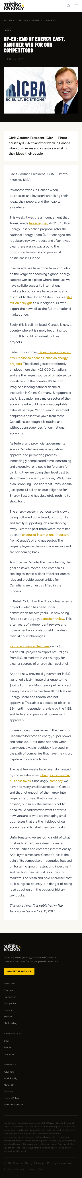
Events (7, 1047)
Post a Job (9, 1054)
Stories (9, 20)
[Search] (68, 6)
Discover (9, 990)
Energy (51, 20)
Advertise (9, 1072)
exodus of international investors (45, 535)
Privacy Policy (11, 1098)
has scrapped (38, 223)
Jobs (6, 1041)
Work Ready (10, 1078)
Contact (8, 1091)
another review (53, 619)
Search (8, 1016)
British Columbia (30, 20)
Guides (8, 1010)
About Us (9, 1085)
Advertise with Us (19, 971)
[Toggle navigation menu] (76, 5)
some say (56, 781)
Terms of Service (13, 1104)
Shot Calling (10, 1023)
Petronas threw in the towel (30, 646)
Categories (10, 997)
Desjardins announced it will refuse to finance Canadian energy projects (40, 358)
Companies (10, 1003)
